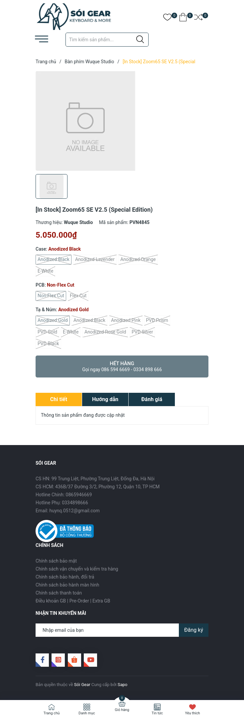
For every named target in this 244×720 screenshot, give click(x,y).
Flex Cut (78, 296)
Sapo (123, 684)
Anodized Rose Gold (105, 332)
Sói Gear (82, 684)
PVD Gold (47, 332)
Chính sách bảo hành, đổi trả (65, 577)
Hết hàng (122, 366)
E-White (45, 271)
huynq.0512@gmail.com (75, 510)
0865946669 (79, 494)
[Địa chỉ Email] (122, 630)
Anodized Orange (138, 260)
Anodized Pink (126, 321)
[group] (122, 121)
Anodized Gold (53, 321)
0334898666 (75, 502)
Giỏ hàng (122, 710)
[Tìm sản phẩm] (107, 39)
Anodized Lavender (95, 260)
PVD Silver (142, 332)
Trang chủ (52, 713)
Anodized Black (53, 260)
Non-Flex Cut (51, 296)
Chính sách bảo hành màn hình (67, 585)
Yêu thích (192, 713)
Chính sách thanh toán (59, 593)
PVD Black (48, 344)
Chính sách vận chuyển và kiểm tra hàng (77, 569)
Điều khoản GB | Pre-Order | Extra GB (73, 600)
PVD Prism (157, 321)
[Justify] (140, 39)
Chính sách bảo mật (56, 561)
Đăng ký (193, 630)
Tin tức (157, 713)
